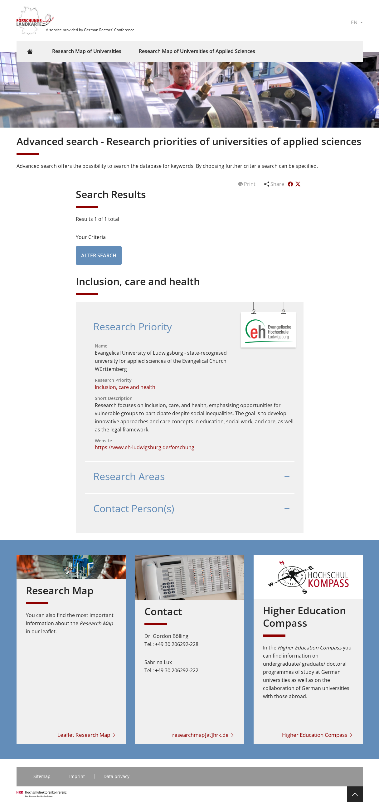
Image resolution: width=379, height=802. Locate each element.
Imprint (77, 776)
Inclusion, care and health (125, 387)
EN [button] (355, 22)
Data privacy (116, 776)
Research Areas (129, 476)
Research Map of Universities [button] (86, 51)
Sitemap (42, 776)
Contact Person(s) (133, 508)
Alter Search (98, 255)
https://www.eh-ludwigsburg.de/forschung (144, 447)
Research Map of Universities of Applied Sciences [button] (197, 51)
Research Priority (132, 326)
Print (247, 184)
